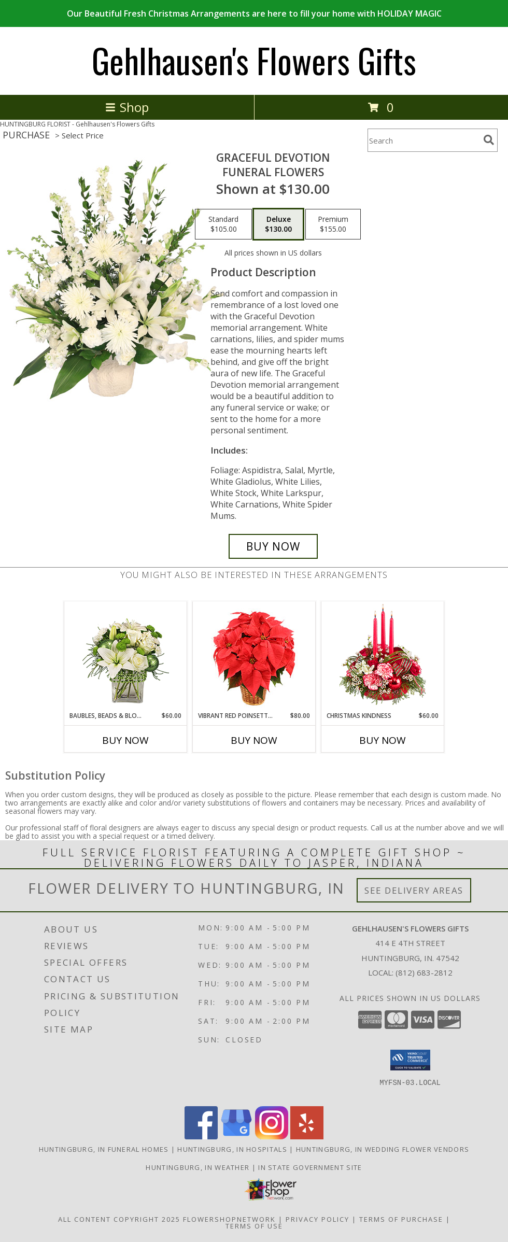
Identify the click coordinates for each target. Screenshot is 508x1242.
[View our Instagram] (271, 1136)
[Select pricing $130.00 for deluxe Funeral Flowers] (278, 224)
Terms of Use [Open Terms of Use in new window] (254, 1226)
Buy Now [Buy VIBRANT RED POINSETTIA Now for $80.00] (254, 740)
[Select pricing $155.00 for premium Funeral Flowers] (333, 224)
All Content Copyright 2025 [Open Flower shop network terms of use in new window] (119, 1219)
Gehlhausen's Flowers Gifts (254, 60)
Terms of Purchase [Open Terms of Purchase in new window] (401, 1219)
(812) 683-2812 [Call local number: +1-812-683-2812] (424, 972)
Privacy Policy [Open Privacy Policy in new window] (317, 1219)
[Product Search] (423, 140)
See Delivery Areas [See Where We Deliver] (413, 890)
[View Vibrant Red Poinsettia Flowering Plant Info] (254, 656)
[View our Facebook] (201, 1136)
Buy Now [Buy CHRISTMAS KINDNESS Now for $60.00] (382, 740)
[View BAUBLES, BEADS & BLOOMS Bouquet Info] (125, 656)
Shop (127, 107)
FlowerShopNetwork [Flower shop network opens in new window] (229, 1219)
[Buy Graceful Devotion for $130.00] (273, 546)
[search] (489, 140)
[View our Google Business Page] (236, 1136)
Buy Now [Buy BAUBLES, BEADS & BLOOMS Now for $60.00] (125, 740)
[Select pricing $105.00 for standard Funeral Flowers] (223, 224)
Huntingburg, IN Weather (197, 1167)
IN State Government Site (310, 1167)
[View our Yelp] (306, 1136)
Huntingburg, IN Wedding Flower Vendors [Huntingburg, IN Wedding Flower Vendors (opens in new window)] (382, 1149)
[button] (410, 1060)
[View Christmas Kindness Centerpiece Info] (383, 656)
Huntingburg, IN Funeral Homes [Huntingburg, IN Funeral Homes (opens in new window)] (104, 1149)
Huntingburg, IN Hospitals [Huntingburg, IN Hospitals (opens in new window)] (232, 1149)
